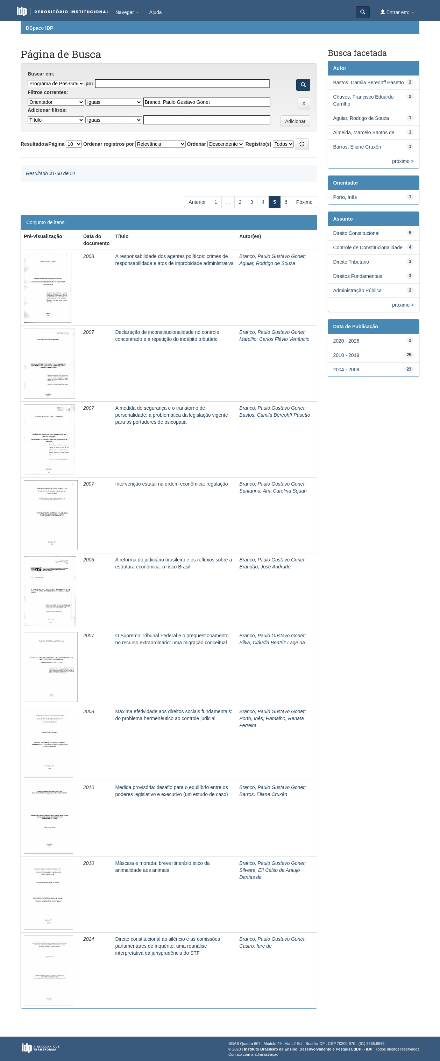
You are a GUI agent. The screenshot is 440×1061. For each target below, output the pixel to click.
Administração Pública (357, 290)
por (89, 83)
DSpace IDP (40, 28)
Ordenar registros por (108, 144)
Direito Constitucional (356, 233)
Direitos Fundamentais (357, 276)
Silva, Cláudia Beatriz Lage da (272, 642)
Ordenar (196, 144)
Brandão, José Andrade (265, 566)
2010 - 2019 (346, 355)
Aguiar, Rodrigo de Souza (267, 263)
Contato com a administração (253, 1054)
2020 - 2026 (346, 341)
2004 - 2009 (346, 369)
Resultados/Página (42, 144)
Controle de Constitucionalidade (368, 247)
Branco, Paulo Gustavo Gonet (271, 256)
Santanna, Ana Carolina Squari (273, 491)
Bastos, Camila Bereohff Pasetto (274, 415)
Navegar (127, 12)
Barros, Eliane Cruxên (263, 794)
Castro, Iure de (255, 946)
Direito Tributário (351, 262)
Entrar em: (397, 12)
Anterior (197, 202)
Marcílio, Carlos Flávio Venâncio (274, 339)
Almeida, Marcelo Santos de (364, 132)
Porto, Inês (251, 718)
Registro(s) (258, 144)
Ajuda (155, 12)
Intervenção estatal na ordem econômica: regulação (171, 484)
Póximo (304, 202)
